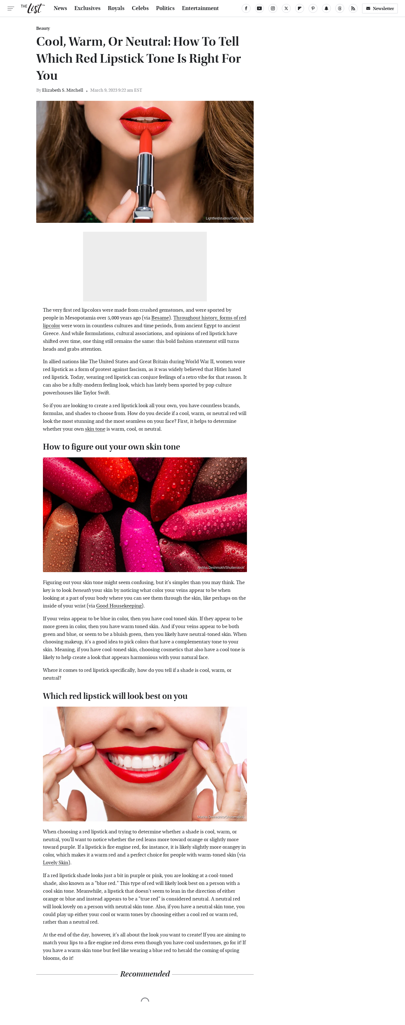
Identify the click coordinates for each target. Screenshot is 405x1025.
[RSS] (353, 8)
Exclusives (87, 8)
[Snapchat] (326, 8)
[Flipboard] (299, 8)
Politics (165, 8)
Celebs (140, 8)
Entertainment (200, 8)
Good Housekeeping (119, 606)
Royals (116, 8)
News (60, 8)
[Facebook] (246, 8)
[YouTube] (259, 8)
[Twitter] (286, 8)
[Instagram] (272, 8)
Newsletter (380, 8)
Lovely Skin (55, 863)
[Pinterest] (313, 8)
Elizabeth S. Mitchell (62, 90)
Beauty (43, 28)
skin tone (95, 429)
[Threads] (339, 8)
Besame (160, 318)
